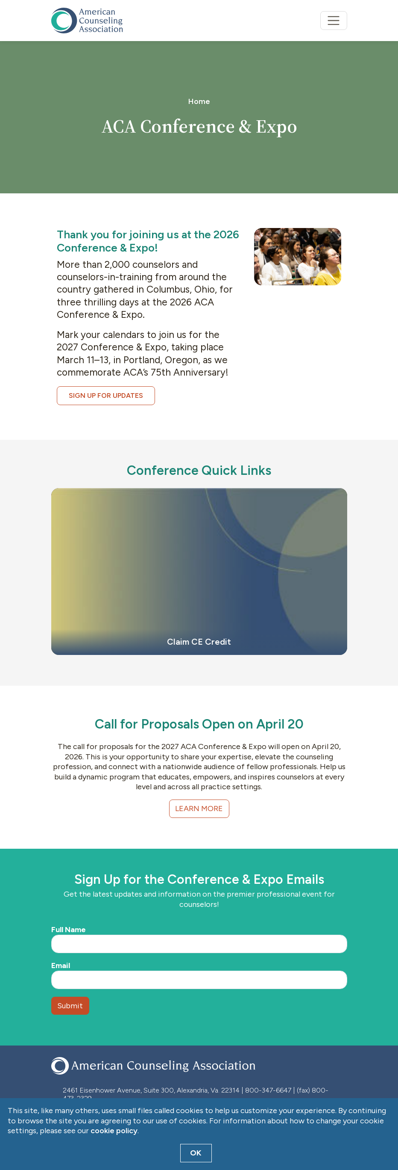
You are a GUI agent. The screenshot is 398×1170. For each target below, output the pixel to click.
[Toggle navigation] (333, 20)
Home (199, 101)
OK (196, 1153)
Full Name (68, 929)
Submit (70, 1005)
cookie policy (114, 1130)
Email (60, 965)
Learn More (199, 808)
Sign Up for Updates (106, 395)
